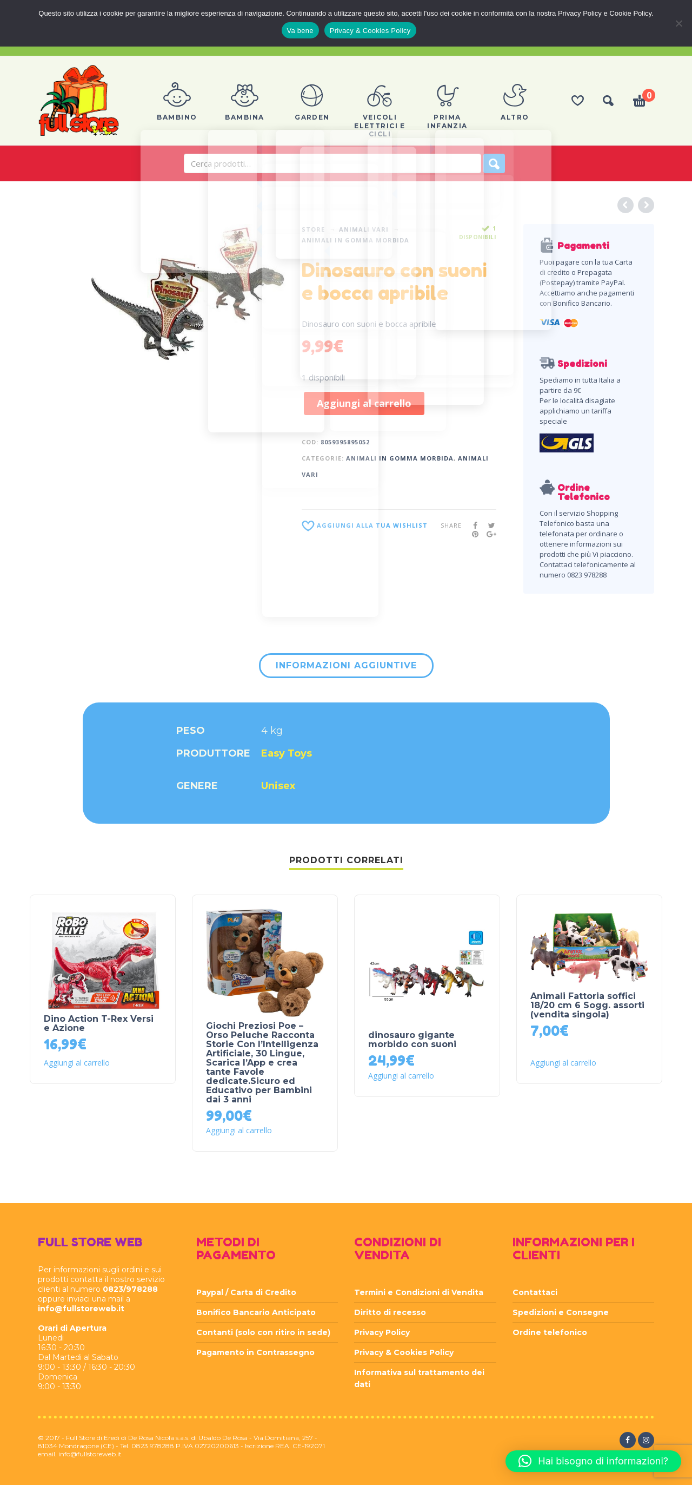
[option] (188, 294)
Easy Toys (286, 753)
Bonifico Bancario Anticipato (256, 1312)
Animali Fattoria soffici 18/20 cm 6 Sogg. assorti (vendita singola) (587, 1005)
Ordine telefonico (550, 1332)
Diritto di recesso (390, 1312)
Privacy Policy (382, 1332)
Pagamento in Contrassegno (255, 1352)
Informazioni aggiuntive (346, 665)
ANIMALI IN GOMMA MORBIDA (355, 240)
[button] (593, 1461)
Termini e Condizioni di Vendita (418, 1292)
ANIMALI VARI (364, 229)
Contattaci (535, 1292)
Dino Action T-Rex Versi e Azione (99, 1023)
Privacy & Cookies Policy (404, 1352)
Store (313, 229)
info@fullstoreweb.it (81, 1308)
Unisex (278, 786)
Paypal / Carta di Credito (246, 1292)
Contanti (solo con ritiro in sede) (263, 1332)
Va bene (300, 31)
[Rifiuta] (678, 23)
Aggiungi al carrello (364, 403)
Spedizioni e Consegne (561, 1312)
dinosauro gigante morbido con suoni (412, 1039)
